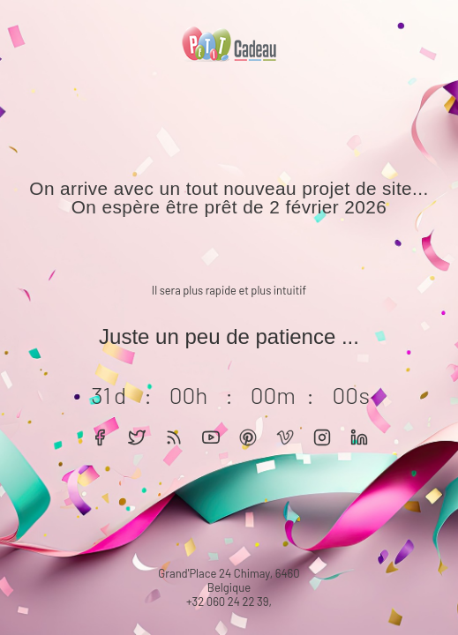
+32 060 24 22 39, (229, 601)
